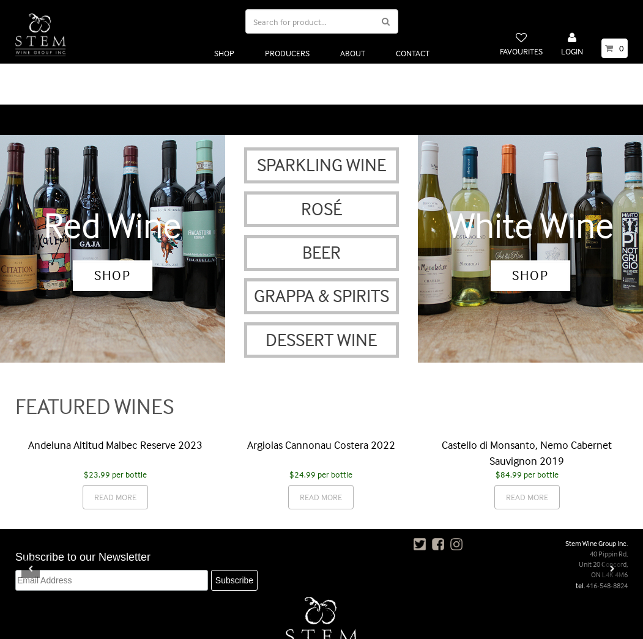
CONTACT (412, 53)
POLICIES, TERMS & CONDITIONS (254, 625)
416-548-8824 (607, 541)
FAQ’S (379, 625)
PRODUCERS (287, 53)
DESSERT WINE (321, 295)
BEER (321, 209)
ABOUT (352, 53)
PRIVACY (337, 625)
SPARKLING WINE (321, 121)
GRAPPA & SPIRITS (321, 252)
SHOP (224, 53)
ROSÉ (321, 164)
